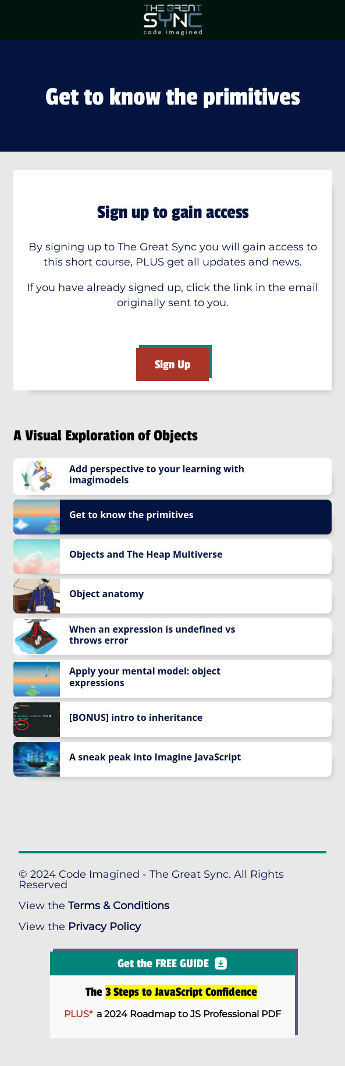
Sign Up (172, 364)
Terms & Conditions (118, 905)
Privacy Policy (104, 926)
